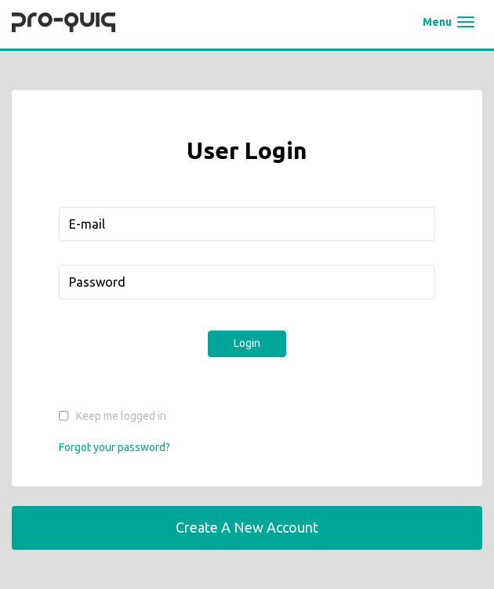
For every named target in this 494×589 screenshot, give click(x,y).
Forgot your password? (114, 447)
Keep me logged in (121, 416)
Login (247, 343)
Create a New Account (247, 527)
